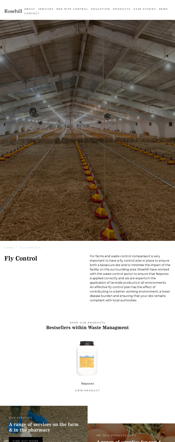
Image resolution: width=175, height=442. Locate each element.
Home (9, 247)
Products (121, 9)
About (29, 9)
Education (100, 9)
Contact (31, 13)
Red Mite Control (72, 9)
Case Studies (144, 9)
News (163, 9)
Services (46, 9)
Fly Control (31, 247)
